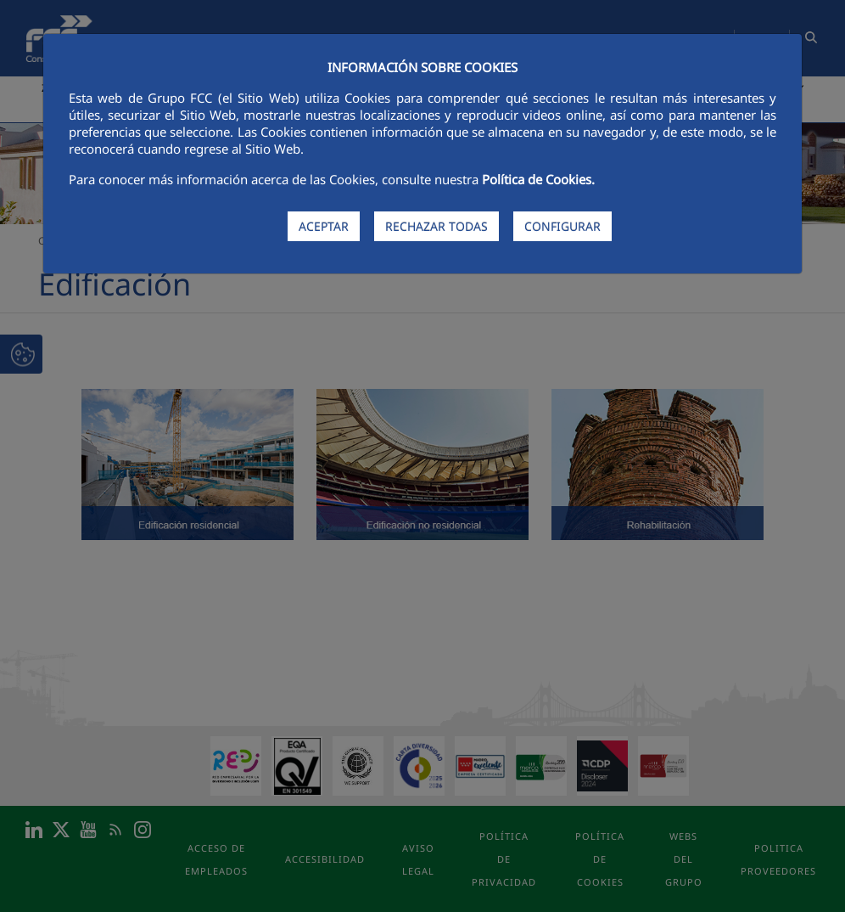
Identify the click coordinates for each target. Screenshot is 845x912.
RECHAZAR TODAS (436, 226)
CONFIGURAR (562, 226)
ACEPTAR (324, 226)
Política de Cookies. (538, 179)
